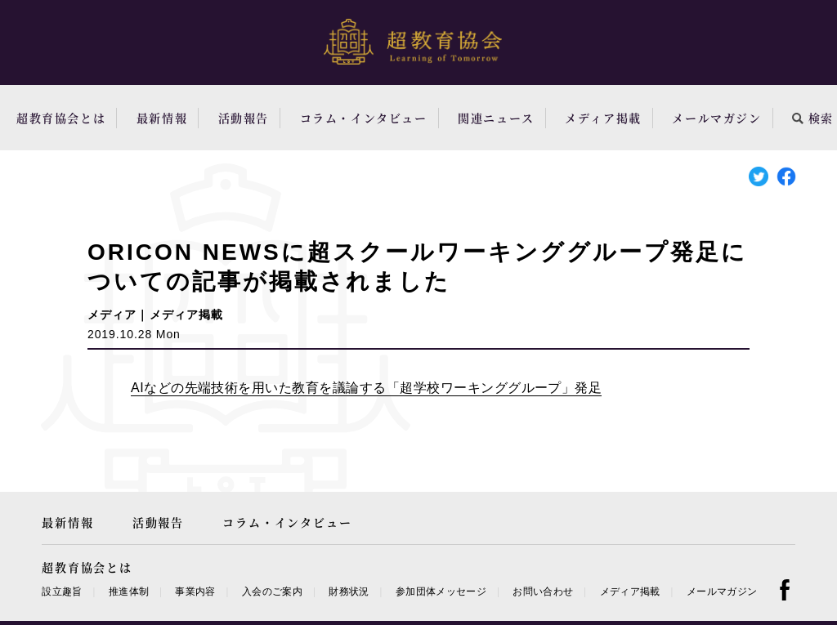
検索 (813, 117)
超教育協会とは (60, 117)
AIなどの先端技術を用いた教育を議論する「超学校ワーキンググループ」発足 (366, 388)
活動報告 (243, 117)
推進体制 (129, 591)
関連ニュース (496, 117)
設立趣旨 (62, 591)
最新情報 (162, 117)
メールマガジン (716, 117)
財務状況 (349, 591)
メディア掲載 (603, 117)
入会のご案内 (272, 591)
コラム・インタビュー (363, 117)
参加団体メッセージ (441, 591)
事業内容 (195, 591)
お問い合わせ (542, 591)
